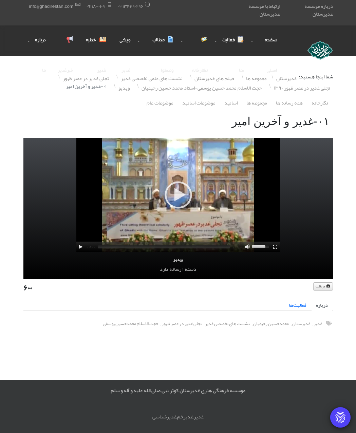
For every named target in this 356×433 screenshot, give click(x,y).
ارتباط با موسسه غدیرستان (264, 10)
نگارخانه (320, 103)
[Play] (80, 246)
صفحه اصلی (271, 47)
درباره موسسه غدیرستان (318, 10)
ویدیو (178, 259)
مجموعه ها (256, 103)
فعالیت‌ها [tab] (297, 305)
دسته (190, 269)
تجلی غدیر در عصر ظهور (182, 323)
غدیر (318, 323)
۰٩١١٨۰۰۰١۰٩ (96, 6)
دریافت (323, 286)
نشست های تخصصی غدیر (227, 323)
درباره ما (40, 47)
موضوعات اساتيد (199, 103)
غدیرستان (301, 323)
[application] (178, 195)
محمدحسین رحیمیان (271, 323)
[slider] (164, 246)
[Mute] (247, 246)
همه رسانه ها (289, 103)
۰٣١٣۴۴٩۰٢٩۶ (130, 6)
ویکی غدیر (125, 47)
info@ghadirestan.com (51, 6)
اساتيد (231, 103)
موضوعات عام (160, 103)
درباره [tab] (322, 305)
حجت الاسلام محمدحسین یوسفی (130, 323)
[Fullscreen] (275, 246)
